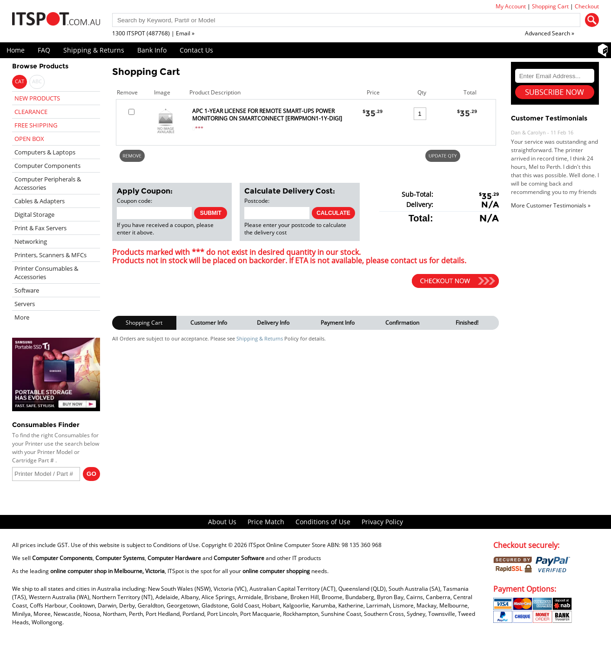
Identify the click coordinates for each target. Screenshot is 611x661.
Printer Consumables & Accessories (46, 272)
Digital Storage (34, 214)
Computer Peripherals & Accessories (47, 183)
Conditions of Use (322, 521)
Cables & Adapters (39, 201)
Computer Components (47, 165)
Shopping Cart (550, 6)
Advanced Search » (549, 33)
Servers (24, 304)
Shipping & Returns (93, 50)
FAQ (44, 50)
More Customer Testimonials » (551, 205)
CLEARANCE (30, 111)
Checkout (587, 6)
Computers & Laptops (44, 152)
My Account (511, 6)
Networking (30, 241)
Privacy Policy (382, 521)
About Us (222, 521)
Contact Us (196, 50)
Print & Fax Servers (40, 228)
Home (16, 50)
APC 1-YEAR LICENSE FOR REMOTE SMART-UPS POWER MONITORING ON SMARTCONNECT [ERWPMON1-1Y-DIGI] (267, 114)
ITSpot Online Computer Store (287, 545)
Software (26, 290)
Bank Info (152, 50)
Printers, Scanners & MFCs (50, 255)
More (21, 317)
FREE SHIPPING (35, 125)
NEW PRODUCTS (37, 98)
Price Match (266, 521)
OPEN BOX (29, 138)
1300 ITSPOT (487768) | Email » (153, 33)
